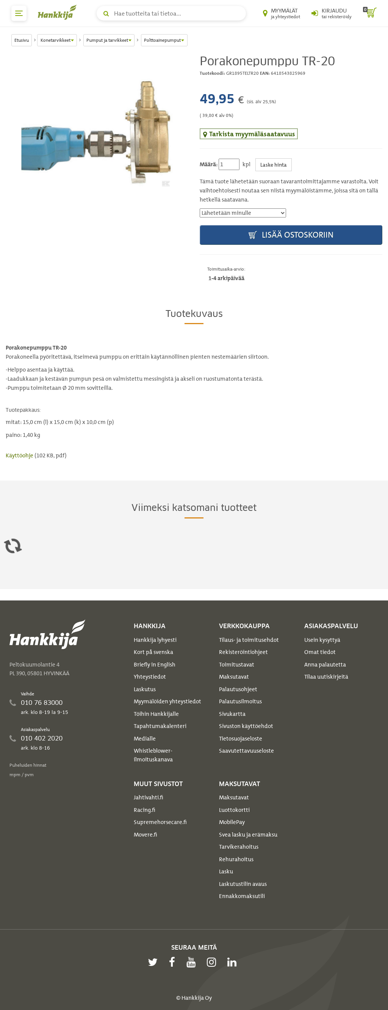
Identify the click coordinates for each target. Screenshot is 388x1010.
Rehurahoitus (236, 859)
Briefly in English (154, 664)
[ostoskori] (370, 13)
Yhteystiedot (150, 677)
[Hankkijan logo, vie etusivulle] (59, 12)
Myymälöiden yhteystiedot (167, 701)
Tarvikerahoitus (238, 847)
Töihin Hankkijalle (156, 714)
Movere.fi (145, 834)
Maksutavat (234, 677)
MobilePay (232, 822)
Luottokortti (234, 810)
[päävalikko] (19, 13)
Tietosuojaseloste (240, 738)
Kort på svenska (153, 652)
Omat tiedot (320, 652)
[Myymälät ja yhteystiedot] (281, 13)
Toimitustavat (236, 664)
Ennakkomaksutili (242, 896)
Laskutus (145, 689)
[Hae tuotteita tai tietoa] (171, 13)
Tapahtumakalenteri (160, 726)
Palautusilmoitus (240, 701)
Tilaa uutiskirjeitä (326, 677)
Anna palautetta (325, 664)
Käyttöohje (20, 455)
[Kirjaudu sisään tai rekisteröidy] (331, 13)
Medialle (145, 738)
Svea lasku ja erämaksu (248, 834)
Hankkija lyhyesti (155, 640)
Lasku (226, 871)
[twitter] (154, 962)
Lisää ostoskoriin (291, 235)
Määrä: (208, 164)
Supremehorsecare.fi (160, 822)
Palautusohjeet (238, 689)
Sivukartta (232, 714)
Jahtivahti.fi (148, 797)
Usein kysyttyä (322, 640)
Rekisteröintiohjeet (243, 652)
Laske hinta (273, 164)
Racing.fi (144, 810)
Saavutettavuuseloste (246, 751)
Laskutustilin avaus (243, 884)
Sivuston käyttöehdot (246, 726)
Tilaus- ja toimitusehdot (249, 640)
